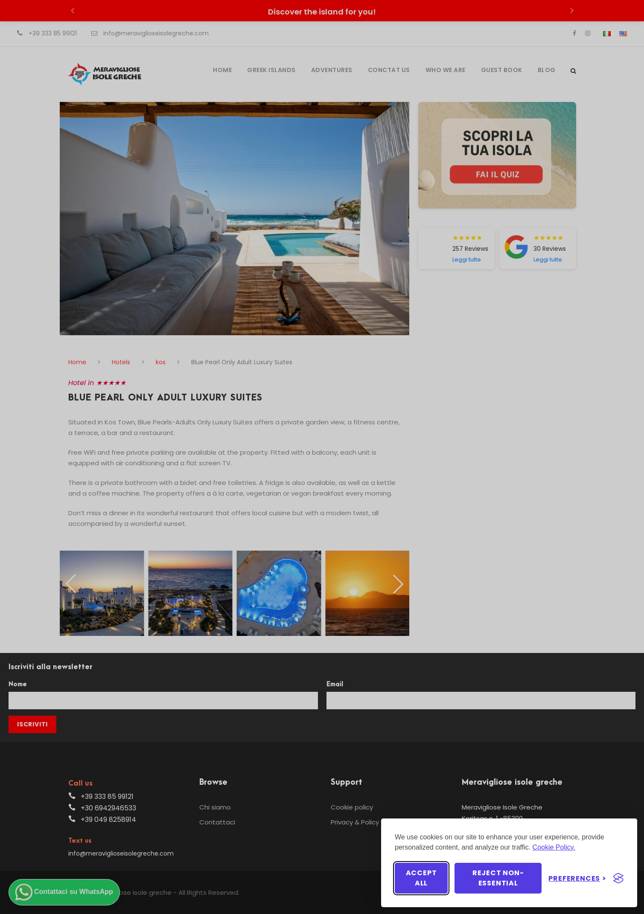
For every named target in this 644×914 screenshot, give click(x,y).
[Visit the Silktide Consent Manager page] (618, 878)
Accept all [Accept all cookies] (421, 878)
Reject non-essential (498, 878)
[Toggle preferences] (577, 878)
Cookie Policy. (554, 847)
